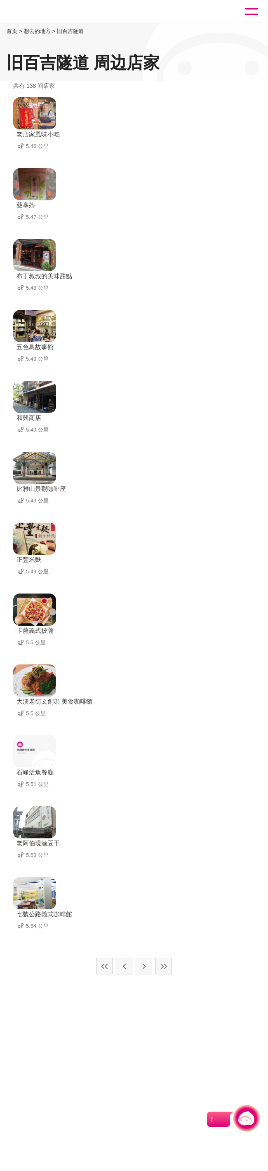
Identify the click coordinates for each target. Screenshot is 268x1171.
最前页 (104, 966)
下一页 (144, 966)
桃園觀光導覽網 (40, 12)
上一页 (124, 966)
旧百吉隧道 (70, 31)
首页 (12, 31)
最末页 (163, 966)
